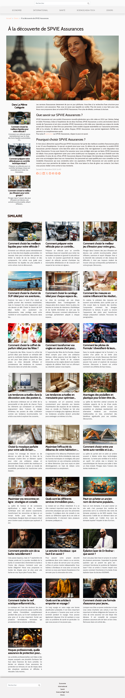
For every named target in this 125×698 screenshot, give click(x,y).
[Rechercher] (62, 3)
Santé (62, 10)
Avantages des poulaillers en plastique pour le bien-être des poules (99, 397)
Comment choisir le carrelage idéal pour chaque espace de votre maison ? (61, 296)
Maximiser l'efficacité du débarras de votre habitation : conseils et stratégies (61, 449)
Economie (17, 10)
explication (49, 134)
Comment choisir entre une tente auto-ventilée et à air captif (98, 449)
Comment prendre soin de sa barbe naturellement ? (24, 552)
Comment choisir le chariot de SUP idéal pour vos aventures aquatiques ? (24, 296)
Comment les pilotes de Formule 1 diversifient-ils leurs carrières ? (99, 348)
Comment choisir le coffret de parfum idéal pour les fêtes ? (24, 347)
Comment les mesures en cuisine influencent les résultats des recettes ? (99, 296)
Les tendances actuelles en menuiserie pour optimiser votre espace (60, 397)
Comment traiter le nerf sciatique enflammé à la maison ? (21, 603)
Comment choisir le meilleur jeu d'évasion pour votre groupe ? (19, 193)
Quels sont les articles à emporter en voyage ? (58, 602)
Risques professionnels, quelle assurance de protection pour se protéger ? (24, 653)
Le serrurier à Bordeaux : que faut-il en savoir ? (61, 552)
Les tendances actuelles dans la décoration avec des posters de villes (25, 397)
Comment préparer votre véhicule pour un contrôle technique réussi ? (19, 161)
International (40, 10)
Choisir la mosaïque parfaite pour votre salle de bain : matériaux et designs (23, 449)
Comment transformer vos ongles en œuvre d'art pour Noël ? (60, 348)
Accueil (8, 18)
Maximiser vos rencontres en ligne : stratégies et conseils (23, 500)
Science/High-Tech (86, 10)
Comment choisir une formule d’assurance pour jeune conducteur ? (99, 603)
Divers (109, 10)
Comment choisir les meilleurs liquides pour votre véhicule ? (19, 129)
